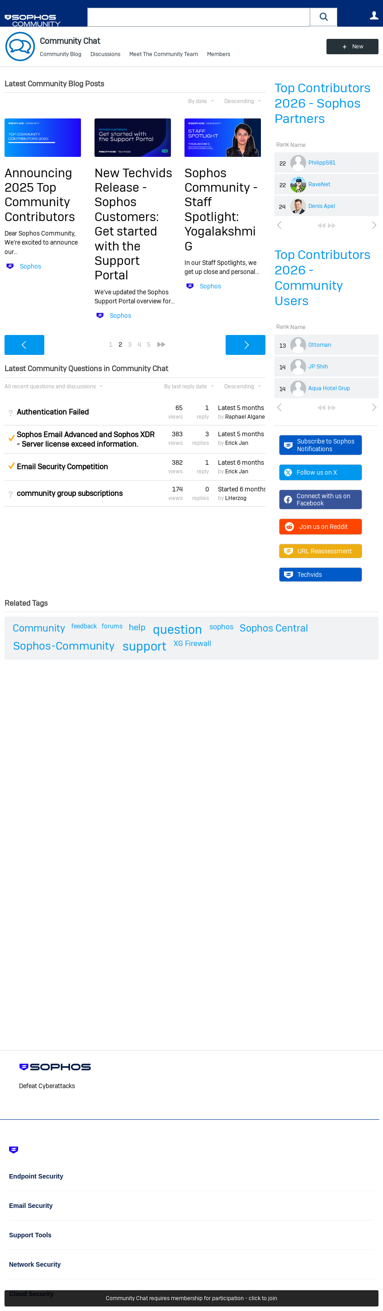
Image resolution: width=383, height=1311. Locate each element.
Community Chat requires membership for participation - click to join (191, 1298)
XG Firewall (192, 643)
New (358, 46)
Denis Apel (321, 206)
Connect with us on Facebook (317, 499)
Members (218, 54)
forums (112, 626)
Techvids (303, 574)
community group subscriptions (70, 493)
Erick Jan (236, 443)
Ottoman (319, 345)
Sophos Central (274, 628)
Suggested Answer (11, 438)
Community (39, 628)
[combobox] (199, 17)
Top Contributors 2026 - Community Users (322, 277)
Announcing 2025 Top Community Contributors (40, 195)
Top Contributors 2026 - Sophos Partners (322, 103)
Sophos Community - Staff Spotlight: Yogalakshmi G (221, 209)
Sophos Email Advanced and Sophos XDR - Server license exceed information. (86, 439)
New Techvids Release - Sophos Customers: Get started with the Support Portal (133, 224)
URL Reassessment (318, 551)
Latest (241, 408)
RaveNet (319, 184)
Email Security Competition (62, 467)
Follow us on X (310, 472)
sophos (221, 627)
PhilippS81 (322, 162)
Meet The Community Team (163, 54)
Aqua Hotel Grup (329, 388)
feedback (84, 626)
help (137, 627)
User (373, 15)
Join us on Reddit (316, 526)
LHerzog (235, 498)
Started (241, 489)
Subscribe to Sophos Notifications (319, 445)
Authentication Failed (53, 412)
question (177, 629)
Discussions (105, 54)
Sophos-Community (64, 646)
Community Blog (60, 54)
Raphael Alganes (246, 416)
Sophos (30, 266)
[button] (323, 17)
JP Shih (318, 366)
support (144, 646)
